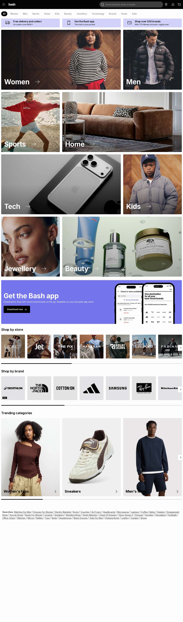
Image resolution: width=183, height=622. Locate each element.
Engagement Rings (165, 512)
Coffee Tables (139, 512)
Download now (16, 309)
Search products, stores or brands (117, 1)
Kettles (23, 518)
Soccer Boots (8, 515)
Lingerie (39, 515)
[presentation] (4, 13)
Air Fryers (91, 512)
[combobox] (127, 4)
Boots (72, 512)
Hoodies (133, 515)
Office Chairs (167, 515)
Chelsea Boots (91, 518)
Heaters (151, 512)
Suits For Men (76, 518)
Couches (80, 512)
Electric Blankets (60, 512)
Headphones (47, 518)
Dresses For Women (41, 512)
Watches (6, 518)
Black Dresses (61, 518)
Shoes (121, 518)
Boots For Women (25, 515)
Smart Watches (78, 515)
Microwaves (116, 512)
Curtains (113, 518)
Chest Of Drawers (95, 515)
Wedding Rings (62, 515)
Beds (37, 518)
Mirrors (15, 518)
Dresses (123, 515)
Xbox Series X (111, 515)
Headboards (103, 512)
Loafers (103, 518)
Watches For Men (21, 512)
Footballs (155, 515)
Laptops (127, 512)
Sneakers (49, 515)
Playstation (144, 515)
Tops (30, 518)
